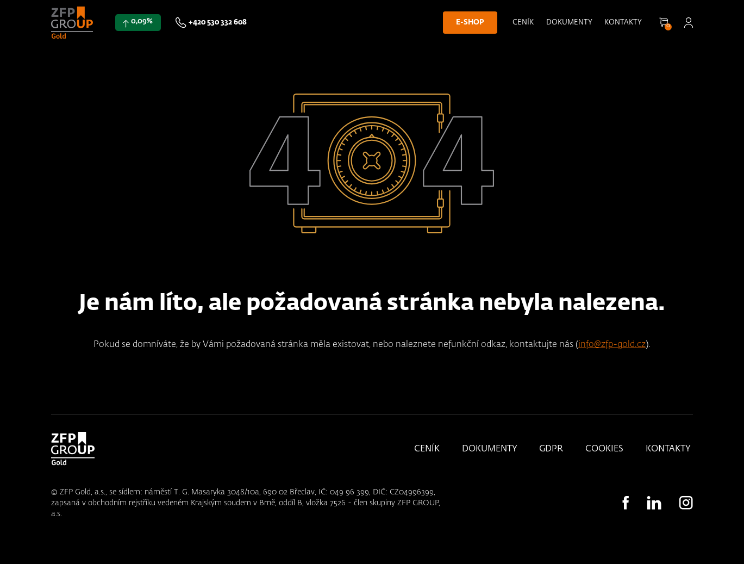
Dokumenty (569, 22)
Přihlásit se (688, 22)
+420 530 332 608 (218, 22)
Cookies (604, 449)
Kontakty (623, 22)
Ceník (523, 22)
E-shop (470, 22)
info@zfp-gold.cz (612, 344)
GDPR (551, 449)
